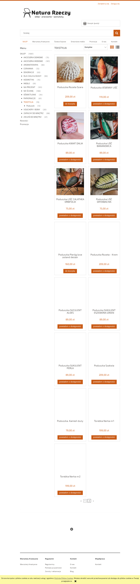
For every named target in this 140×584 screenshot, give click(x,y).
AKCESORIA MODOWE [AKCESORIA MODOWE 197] (33, 61)
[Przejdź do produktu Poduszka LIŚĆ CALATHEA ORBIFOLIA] (70, 182)
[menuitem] (25, 41)
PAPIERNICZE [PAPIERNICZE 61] (30, 98)
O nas (72, 564)
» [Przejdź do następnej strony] (93, 501)
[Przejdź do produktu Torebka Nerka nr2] (70, 459)
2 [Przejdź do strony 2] (89, 501)
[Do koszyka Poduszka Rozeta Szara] (70, 104)
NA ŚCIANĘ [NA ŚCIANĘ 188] (28, 91)
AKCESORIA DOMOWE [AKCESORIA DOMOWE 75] (33, 57)
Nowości (24, 120)
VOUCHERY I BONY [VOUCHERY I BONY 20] (32, 109)
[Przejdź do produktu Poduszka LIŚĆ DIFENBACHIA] (104, 182)
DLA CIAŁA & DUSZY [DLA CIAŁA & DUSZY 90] (32, 76)
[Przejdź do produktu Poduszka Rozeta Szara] (70, 69)
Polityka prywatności (53, 568)
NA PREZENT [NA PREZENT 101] (29, 87)
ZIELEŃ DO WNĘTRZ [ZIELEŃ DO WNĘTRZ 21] (32, 117)
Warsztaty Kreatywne (28, 564)
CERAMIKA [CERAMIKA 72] (28, 68)
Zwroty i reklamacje (53, 571)
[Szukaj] (117, 33)
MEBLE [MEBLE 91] (27, 83)
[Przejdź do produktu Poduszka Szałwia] (104, 348)
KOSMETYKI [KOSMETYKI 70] (29, 79)
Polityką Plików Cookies (63, 578)
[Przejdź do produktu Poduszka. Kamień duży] (70, 403)
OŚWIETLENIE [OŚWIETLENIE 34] (30, 94)
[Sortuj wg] (96, 47)
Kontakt (73, 568)
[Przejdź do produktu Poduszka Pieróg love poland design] (70, 237)
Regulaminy (49, 564)
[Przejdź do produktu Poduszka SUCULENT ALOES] (70, 292)
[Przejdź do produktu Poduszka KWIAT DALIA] (70, 126)
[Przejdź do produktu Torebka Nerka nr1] (104, 403)
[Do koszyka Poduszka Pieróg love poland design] (70, 271)
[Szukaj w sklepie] (67, 33)
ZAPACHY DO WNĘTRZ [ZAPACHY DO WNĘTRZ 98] (33, 113)
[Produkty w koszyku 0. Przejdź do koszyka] (91, 23)
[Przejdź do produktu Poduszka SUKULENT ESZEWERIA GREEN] (104, 292)
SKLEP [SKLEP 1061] (23, 53)
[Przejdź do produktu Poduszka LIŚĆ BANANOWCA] (104, 126)
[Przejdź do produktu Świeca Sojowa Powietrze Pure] (70, 542)
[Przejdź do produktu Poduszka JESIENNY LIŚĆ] (104, 70)
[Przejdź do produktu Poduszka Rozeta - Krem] (104, 237)
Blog (72, 571)
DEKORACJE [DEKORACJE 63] (29, 72)
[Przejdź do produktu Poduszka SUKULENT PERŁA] (70, 348)
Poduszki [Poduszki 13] (30, 105)
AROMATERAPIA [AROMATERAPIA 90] (31, 65)
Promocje (24, 124)
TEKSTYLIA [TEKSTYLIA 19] (28, 102)
